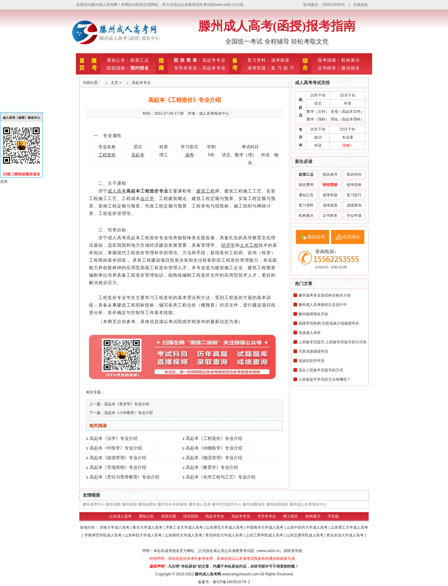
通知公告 (116, 60)
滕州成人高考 (200, 504)
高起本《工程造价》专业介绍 (214, 438)
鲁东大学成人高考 (148, 527)
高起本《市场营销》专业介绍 (118, 467)
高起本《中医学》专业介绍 (116, 447)
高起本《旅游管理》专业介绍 (118, 457)
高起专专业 (214, 60)
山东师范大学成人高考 (225, 527)
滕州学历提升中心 (227, 504)
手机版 (333, 516)
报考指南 (327, 60)
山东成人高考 (120, 516)
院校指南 (116, 67)
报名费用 (306, 185)
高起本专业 (214, 67)
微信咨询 (316, 236)
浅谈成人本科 (309, 333)
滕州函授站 (147, 504)
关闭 (3, 181)
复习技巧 (354, 195)
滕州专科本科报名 (172, 504)
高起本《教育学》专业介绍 (212, 467)
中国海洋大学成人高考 (265, 527)
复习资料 (256, 60)
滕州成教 (113, 504)
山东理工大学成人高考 (349, 527)
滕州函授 (129, 504)
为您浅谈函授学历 (313, 351)
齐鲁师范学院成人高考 (103, 535)
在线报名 (360, 4)
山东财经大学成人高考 (184, 535)
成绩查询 (354, 205)
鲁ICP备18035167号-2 (231, 582)
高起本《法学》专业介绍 (114, 438)
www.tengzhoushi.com (240, 574)
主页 (114, 82)
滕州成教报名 (254, 504)
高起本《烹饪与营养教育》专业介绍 (124, 476)
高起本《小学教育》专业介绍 (128, 413)
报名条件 (330, 174)
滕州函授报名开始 (313, 314)
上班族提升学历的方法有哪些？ (324, 379)
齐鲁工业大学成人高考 (185, 527)
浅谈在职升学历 (311, 361)
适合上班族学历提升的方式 (320, 370)
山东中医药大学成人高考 (308, 527)
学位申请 (354, 215)
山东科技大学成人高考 (143, 535)
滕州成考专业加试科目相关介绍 (324, 295)
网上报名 (290, 516)
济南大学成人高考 (115, 527)
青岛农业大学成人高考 (345, 535)
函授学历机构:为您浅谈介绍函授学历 (328, 323)
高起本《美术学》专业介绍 (126, 404)
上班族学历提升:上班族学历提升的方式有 (332, 342)
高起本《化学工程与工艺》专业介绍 (220, 476)
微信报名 (350, 67)
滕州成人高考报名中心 (308, 504)
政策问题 (168, 516)
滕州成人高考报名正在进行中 (322, 305)
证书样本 (327, 67)
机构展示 (350, 60)
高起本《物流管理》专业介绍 (214, 457)
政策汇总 (139, 60)
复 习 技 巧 (282, 67)
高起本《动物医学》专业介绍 (214, 447)
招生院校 (190, 516)
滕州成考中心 (93, 504)
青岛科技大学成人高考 (224, 535)
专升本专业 (185, 67)
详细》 (347, 145)
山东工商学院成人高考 (265, 535)
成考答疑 (256, 67)
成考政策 (280, 60)
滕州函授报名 (277, 504)
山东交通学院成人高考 (305, 535)
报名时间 (354, 174)
